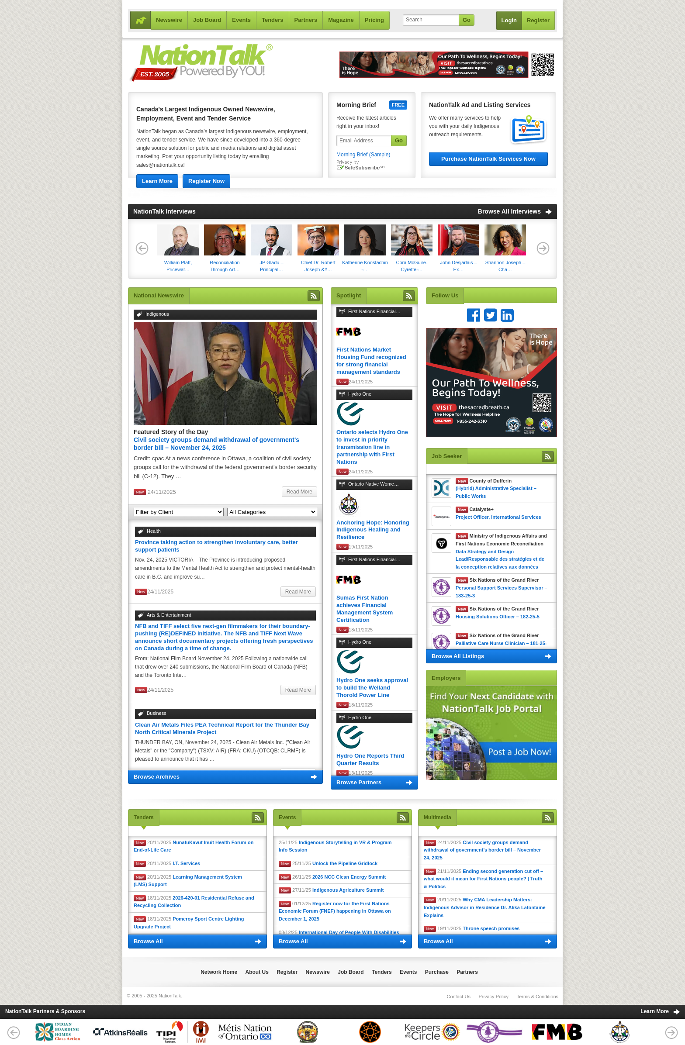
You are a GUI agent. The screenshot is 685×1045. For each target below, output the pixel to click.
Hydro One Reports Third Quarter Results (370, 759)
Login (509, 20)
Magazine (341, 20)
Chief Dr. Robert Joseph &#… (318, 248)
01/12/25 (335, 911)
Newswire (169, 20)
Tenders (273, 20)
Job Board (207, 20)
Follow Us (445, 295)
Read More (299, 492)
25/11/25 (335, 846)
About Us (257, 972)
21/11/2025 (483, 879)
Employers (446, 678)
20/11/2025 (193, 846)
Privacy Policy (494, 996)
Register (538, 20)
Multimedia (437, 817)
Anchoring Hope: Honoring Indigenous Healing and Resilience (372, 530)
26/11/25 (332, 877)
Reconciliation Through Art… (225, 248)
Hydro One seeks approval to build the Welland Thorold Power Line (372, 687)
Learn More (157, 181)
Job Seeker (447, 456)
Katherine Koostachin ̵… (365, 248)
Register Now (206, 181)
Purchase (437, 972)
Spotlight (348, 295)
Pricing (374, 20)
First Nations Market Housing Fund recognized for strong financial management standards (371, 360)
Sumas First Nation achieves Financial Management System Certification (364, 608)
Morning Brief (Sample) (363, 155)
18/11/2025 (194, 901)
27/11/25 (331, 890)
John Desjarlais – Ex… (458, 248)
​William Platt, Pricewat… (178, 248)
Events (241, 20)
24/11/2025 (482, 850)
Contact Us (458, 996)
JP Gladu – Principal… (271, 248)
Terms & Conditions (537, 996)
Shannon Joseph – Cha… (505, 248)
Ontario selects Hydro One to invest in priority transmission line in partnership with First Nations (372, 447)
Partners (306, 20)
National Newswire (159, 295)
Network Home (219, 972)
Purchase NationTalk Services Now (488, 158)
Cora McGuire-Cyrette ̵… (411, 248)
